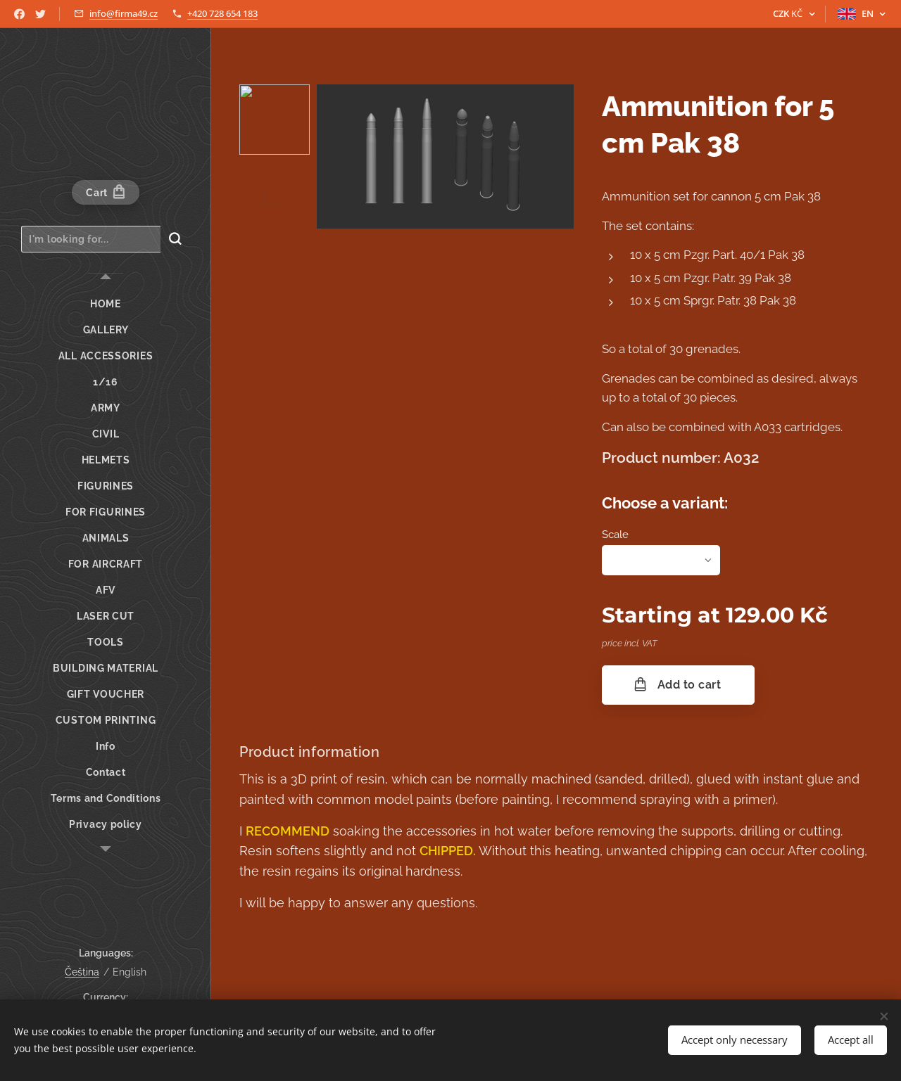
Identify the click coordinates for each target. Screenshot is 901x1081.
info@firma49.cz (123, 13)
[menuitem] (105, 304)
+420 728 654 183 (222, 13)
